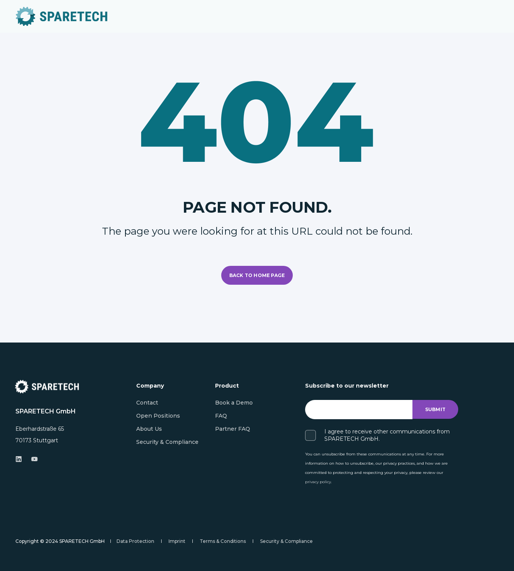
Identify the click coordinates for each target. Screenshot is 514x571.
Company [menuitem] (150, 386)
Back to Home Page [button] (257, 275)
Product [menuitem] (227, 386)
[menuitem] (147, 402)
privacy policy (318, 481)
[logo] (46, 386)
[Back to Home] (61, 16)
